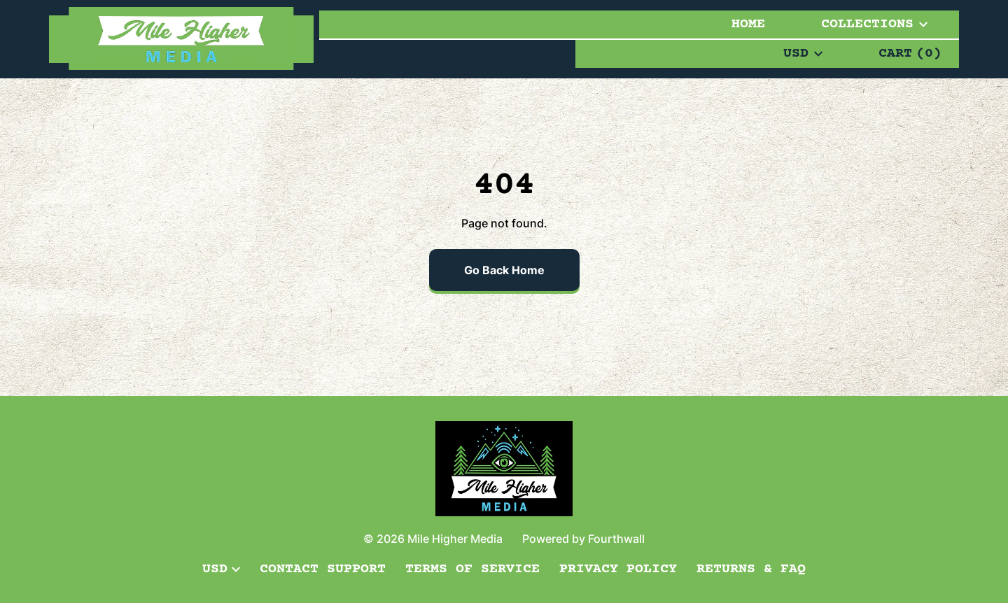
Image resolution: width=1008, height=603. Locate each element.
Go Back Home (504, 270)
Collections (874, 24)
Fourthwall (616, 539)
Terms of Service (472, 569)
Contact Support (323, 569)
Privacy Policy (618, 569)
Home (748, 24)
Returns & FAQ (751, 569)
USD (802, 53)
